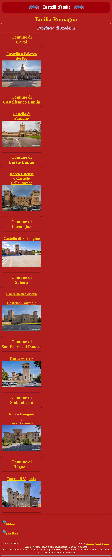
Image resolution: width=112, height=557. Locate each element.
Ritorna (8, 523)
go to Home (10, 533)
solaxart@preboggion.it (97, 543)
